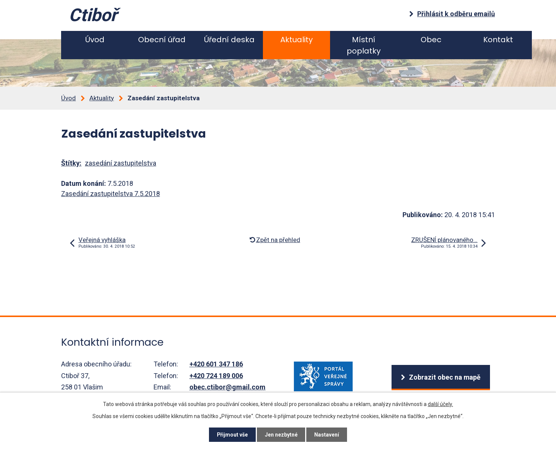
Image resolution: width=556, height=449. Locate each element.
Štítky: (71, 163)
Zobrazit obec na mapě (445, 377)
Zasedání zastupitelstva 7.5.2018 (110, 194)
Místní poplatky (364, 45)
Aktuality (296, 39)
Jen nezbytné (281, 435)
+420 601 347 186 (216, 364)
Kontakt (498, 39)
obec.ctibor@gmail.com (227, 387)
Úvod (94, 39)
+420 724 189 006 (216, 376)
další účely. (440, 404)
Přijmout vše (232, 435)
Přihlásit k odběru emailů (456, 14)
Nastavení (327, 435)
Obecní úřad (162, 39)
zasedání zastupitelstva (120, 163)
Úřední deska (229, 39)
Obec (431, 39)
